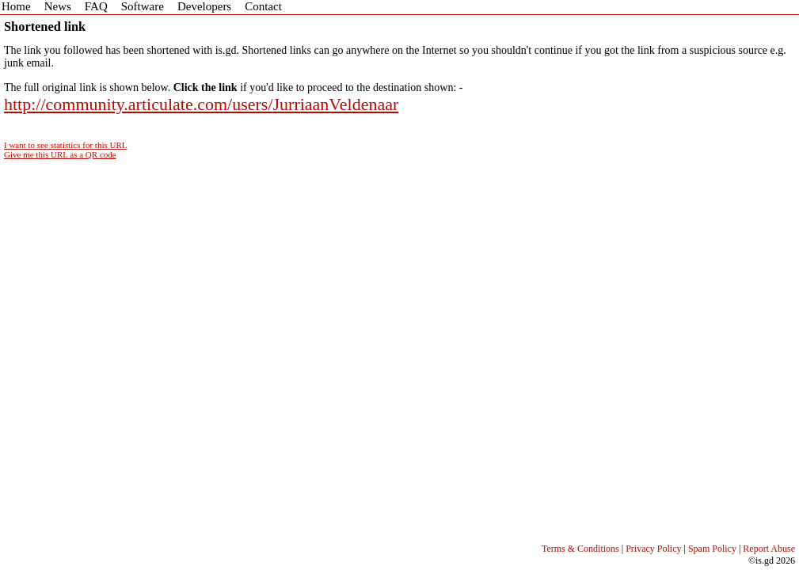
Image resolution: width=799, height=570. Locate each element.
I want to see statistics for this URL (65, 145)
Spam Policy (712, 548)
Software (142, 6)
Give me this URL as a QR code (60, 154)
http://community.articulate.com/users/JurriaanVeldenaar (201, 104)
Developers (204, 6)
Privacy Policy (653, 548)
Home (16, 6)
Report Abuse (769, 548)
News (57, 6)
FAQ (96, 6)
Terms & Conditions (580, 548)
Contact (263, 6)
